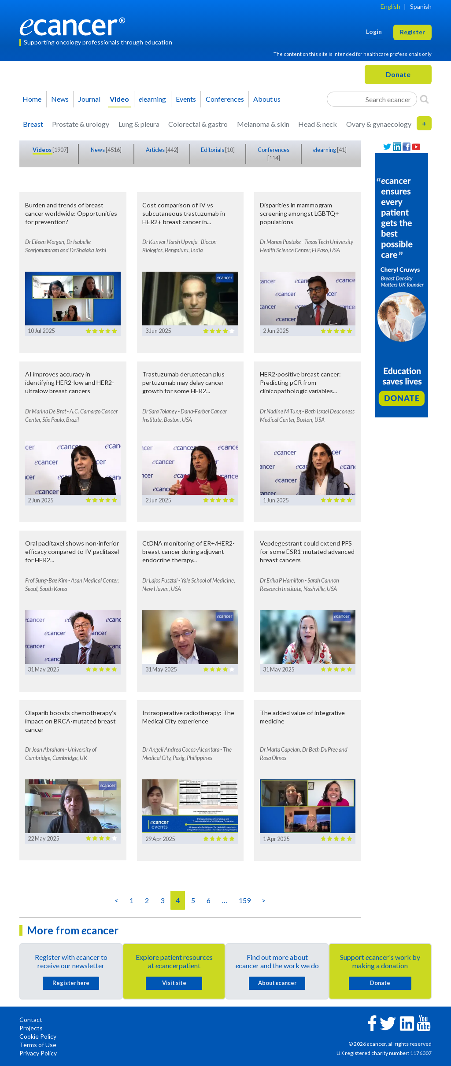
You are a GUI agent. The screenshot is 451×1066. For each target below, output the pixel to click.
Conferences (225, 99)
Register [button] (412, 32)
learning (152, 99)
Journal (89, 99)
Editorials (213, 149)
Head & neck (317, 124)
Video (119, 99)
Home (31, 99)
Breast (33, 124)
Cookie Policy (37, 1036)
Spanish (421, 6)
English (390, 6)
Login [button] (374, 31)
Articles (156, 149)
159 (245, 900)
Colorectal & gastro (198, 124)
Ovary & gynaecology (378, 124)
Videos (42, 149)
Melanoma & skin (263, 124)
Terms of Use (37, 1044)
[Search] (424, 99)
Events (186, 99)
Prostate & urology (80, 124)
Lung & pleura (138, 124)
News (60, 99)
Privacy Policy (38, 1053)
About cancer (277, 982)
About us (267, 99)
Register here (70, 982)
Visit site (174, 982)
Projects (31, 1028)
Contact (30, 1019)
